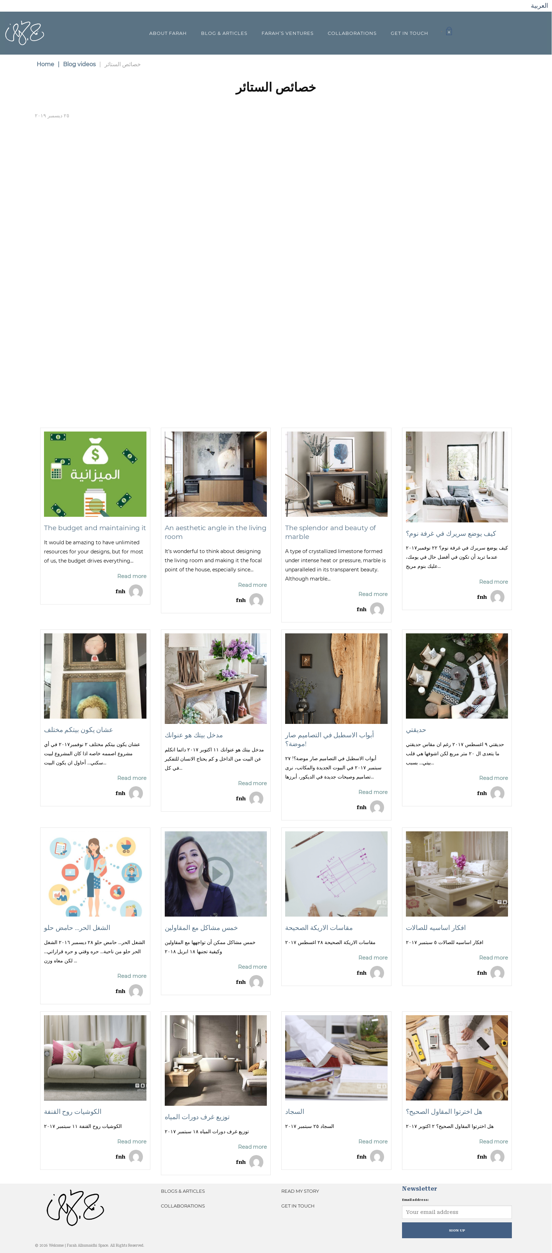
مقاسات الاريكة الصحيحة (319, 928)
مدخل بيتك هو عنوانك (194, 735)
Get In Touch (409, 33)
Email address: (415, 1200)
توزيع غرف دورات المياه (197, 1117)
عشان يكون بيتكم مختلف (78, 730)
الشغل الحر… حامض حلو (77, 928)
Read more (131, 576)
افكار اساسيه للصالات (436, 928)
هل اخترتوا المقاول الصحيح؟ (444, 1112)
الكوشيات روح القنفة (72, 1112)
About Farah (168, 33)
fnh (120, 591)
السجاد (294, 1112)
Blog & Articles (224, 33)
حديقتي (416, 730)
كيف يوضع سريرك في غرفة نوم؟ (451, 533)
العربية (539, 5)
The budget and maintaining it (95, 528)
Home (45, 64)
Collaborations (352, 33)
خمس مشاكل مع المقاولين (201, 928)
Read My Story (300, 1191)
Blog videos (77, 64)
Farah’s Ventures (288, 33)
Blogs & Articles (183, 1191)
